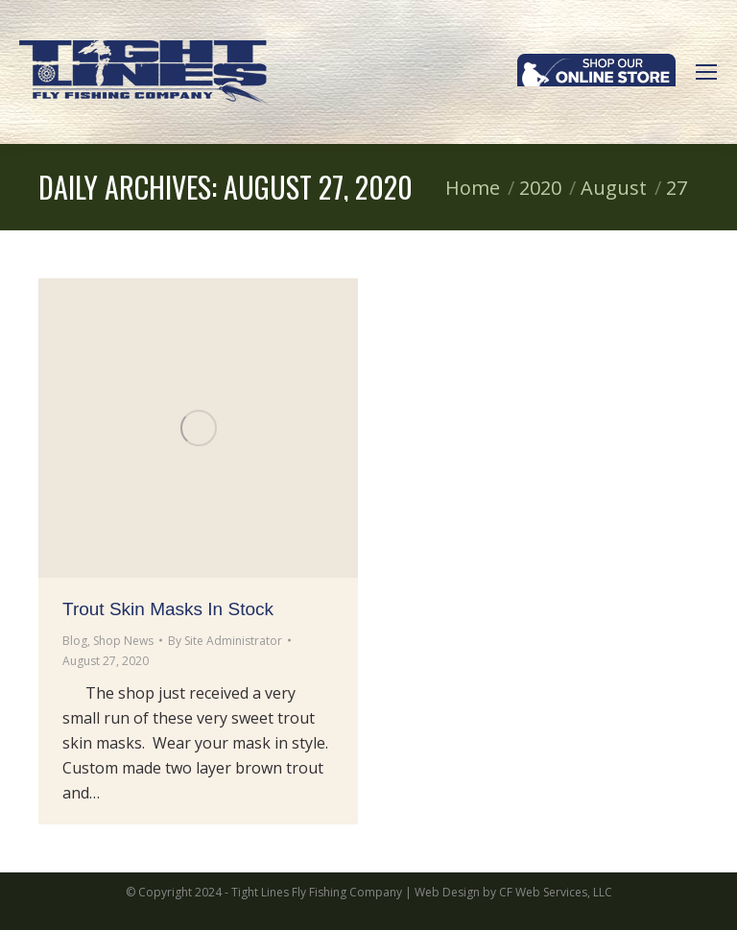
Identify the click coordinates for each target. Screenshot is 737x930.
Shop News (123, 640)
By (225, 640)
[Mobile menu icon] (706, 71)
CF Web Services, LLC (555, 892)
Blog (74, 640)
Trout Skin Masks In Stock (167, 609)
